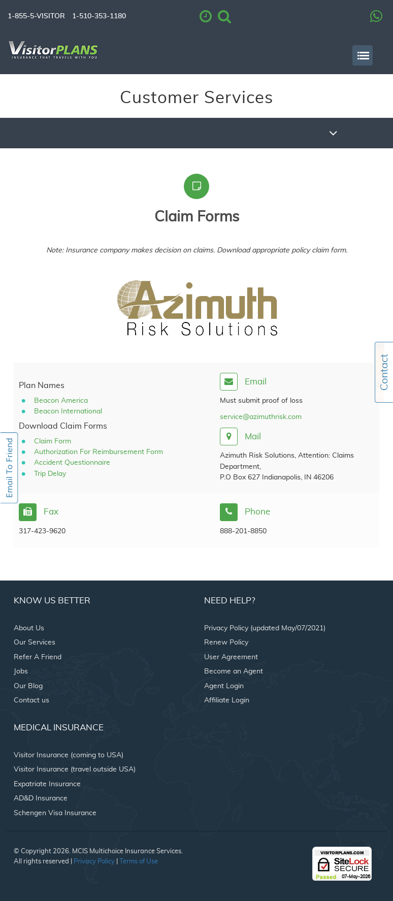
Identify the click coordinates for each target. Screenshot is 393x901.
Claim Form (52, 441)
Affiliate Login (226, 700)
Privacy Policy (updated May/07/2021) (264, 628)
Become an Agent (233, 671)
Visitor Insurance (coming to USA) (68, 755)
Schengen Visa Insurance (55, 813)
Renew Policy (226, 642)
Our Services (34, 642)
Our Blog (28, 686)
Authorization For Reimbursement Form (98, 452)
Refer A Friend (37, 657)
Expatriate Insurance (47, 784)
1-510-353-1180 (99, 16)
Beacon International (68, 411)
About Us (29, 628)
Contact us (31, 700)
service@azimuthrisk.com (261, 417)
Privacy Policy (94, 861)
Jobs (21, 671)
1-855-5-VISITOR (36, 16)
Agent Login (224, 686)
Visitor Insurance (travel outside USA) (75, 769)
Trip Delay (50, 473)
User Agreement (231, 657)
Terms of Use (138, 861)
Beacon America (61, 400)
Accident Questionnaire (72, 462)
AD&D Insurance (41, 798)
